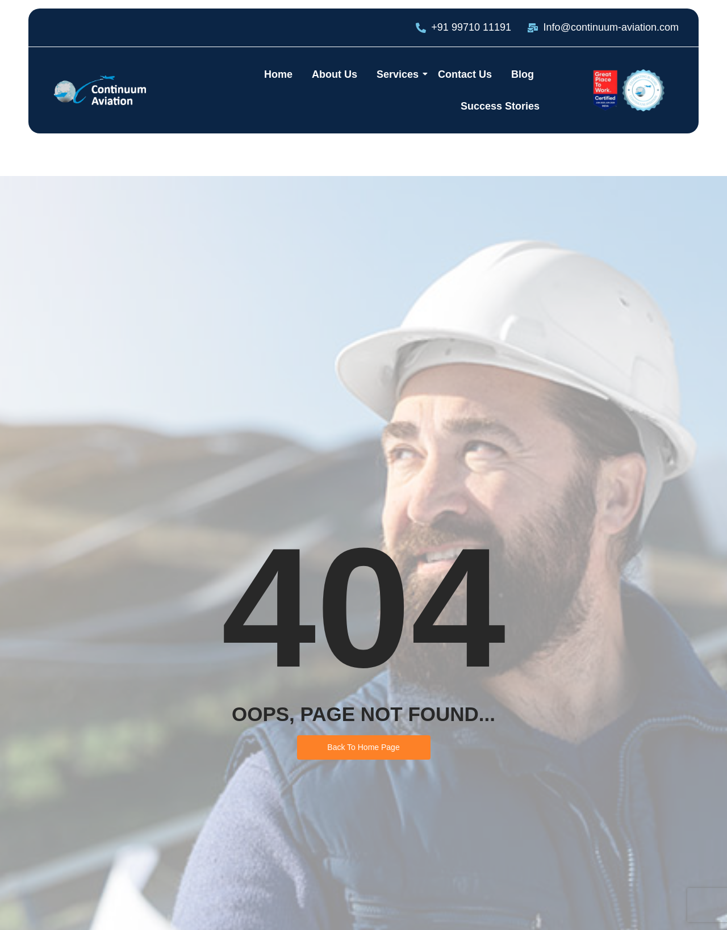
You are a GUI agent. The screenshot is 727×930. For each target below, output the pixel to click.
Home (278, 74)
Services (400, 74)
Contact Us (465, 74)
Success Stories (500, 106)
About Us (334, 74)
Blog (522, 74)
